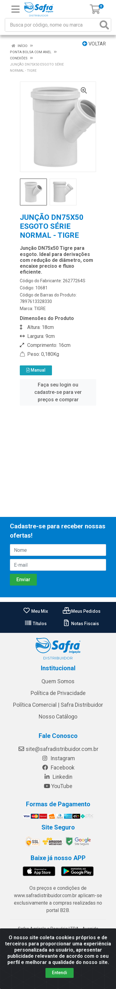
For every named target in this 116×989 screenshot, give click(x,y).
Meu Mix (35, 611)
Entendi (59, 972)
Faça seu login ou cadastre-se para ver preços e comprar (58, 392)
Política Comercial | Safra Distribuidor (58, 705)
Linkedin (58, 777)
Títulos (35, 623)
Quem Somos (58, 681)
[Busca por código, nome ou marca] (51, 25)
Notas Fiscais (81, 623)
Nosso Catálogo (58, 717)
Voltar (94, 44)
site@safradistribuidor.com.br (58, 749)
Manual (35, 370)
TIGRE (40, 308)
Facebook (58, 768)
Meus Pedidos (82, 611)
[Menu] (15, 9)
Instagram (58, 758)
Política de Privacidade (58, 693)
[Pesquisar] (104, 25)
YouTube (58, 786)
